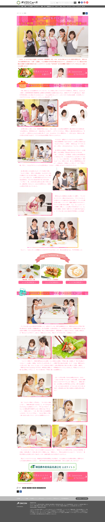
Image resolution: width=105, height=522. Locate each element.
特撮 (42, 6)
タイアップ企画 (41, 487)
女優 (34, 487)
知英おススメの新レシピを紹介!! (35, 73)
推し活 (83, 6)
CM (44, 6)
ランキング (78, 6)
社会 (61, 6)
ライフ (74, 6)
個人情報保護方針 (65, 498)
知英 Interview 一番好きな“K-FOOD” (70, 73)
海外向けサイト (57, 498)
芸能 (22, 6)
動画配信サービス (50, 6)
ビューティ (69, 6)
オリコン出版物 (25, 498)
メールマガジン (49, 498)
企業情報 (85, 498)
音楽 (25, 6)
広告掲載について (33, 498)
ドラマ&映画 (30, 6)
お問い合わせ (41, 498)
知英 (24, 487)
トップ (18, 6)
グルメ (64, 6)
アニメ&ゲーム (37, 6)
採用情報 (80, 498)
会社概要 (18, 498)
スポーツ (57, 6)
